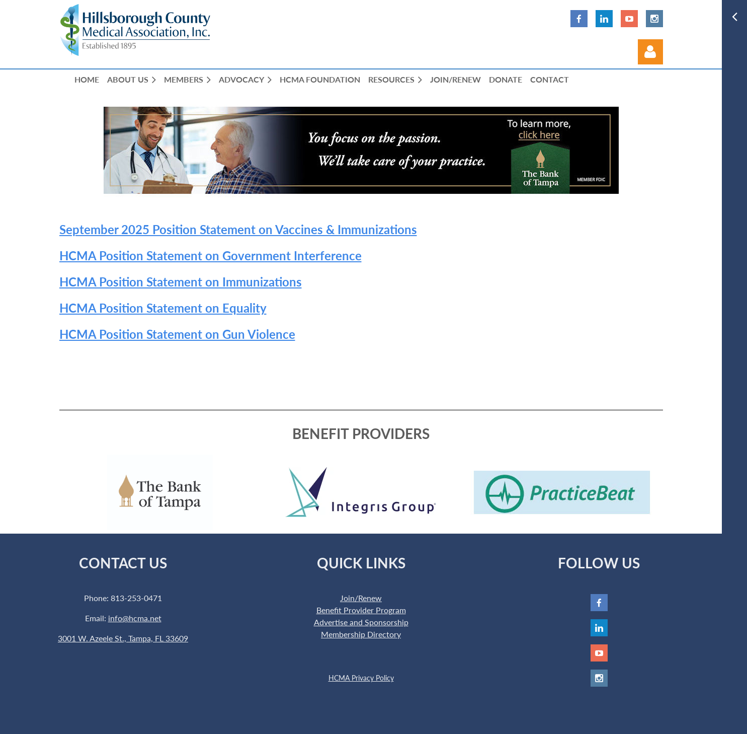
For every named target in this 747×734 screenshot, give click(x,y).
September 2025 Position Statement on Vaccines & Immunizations (238, 229)
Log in (650, 51)
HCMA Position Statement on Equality (163, 308)
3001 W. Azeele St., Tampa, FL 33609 (123, 638)
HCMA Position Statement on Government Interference (210, 255)
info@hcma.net (134, 618)
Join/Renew (361, 598)
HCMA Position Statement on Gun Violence (177, 334)
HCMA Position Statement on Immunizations (180, 281)
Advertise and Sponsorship (361, 622)
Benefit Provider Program (361, 610)
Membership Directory (361, 634)
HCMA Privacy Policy (361, 678)
